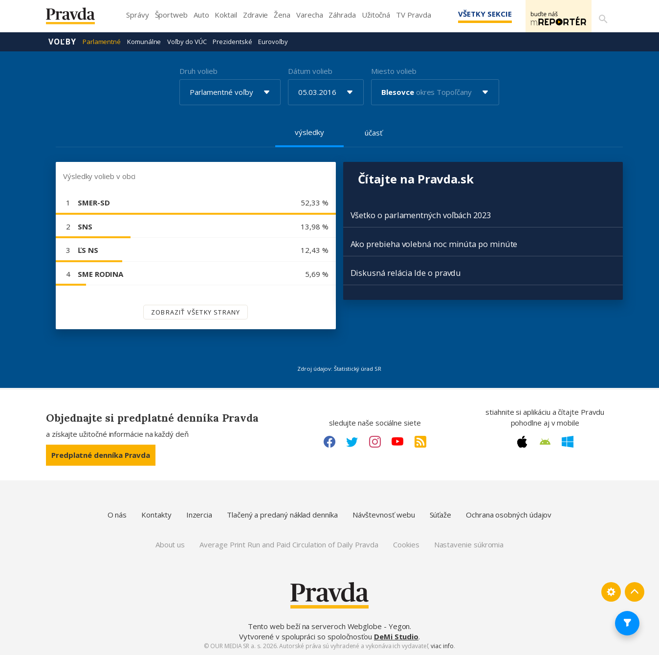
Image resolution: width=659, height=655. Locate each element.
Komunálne (144, 41)
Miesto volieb (393, 70)
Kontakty (156, 514)
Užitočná (376, 15)
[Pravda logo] (78, 18)
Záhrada (342, 15)
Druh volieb (198, 70)
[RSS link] (420, 441)
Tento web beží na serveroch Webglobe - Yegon (329, 626)
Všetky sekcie (471, 14)
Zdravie (255, 15)
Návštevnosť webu (383, 514)
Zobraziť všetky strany (195, 311)
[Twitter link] (352, 441)
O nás (117, 514)
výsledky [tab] (309, 131)
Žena (282, 15)
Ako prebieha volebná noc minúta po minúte (434, 243)
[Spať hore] (634, 591)
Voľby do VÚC (186, 41)
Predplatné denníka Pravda (100, 454)
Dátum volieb (310, 70)
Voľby (62, 41)
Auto (201, 15)
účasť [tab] (373, 132)
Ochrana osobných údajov (508, 514)
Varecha (309, 15)
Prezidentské (232, 41)
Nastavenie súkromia (469, 544)
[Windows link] (567, 441)
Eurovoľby (272, 41)
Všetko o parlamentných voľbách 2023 (421, 214)
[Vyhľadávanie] (601, 16)
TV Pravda (413, 15)
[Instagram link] (375, 441)
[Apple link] (522, 441)
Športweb (171, 15)
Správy (137, 15)
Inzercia (199, 514)
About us (170, 544)
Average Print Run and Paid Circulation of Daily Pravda (288, 544)
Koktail (226, 15)
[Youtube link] (397, 441)
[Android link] (545, 441)
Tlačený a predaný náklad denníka (282, 514)
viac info (442, 645)
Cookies (406, 544)
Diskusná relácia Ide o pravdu (406, 272)
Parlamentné (102, 41)
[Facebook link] (329, 441)
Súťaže (441, 514)
